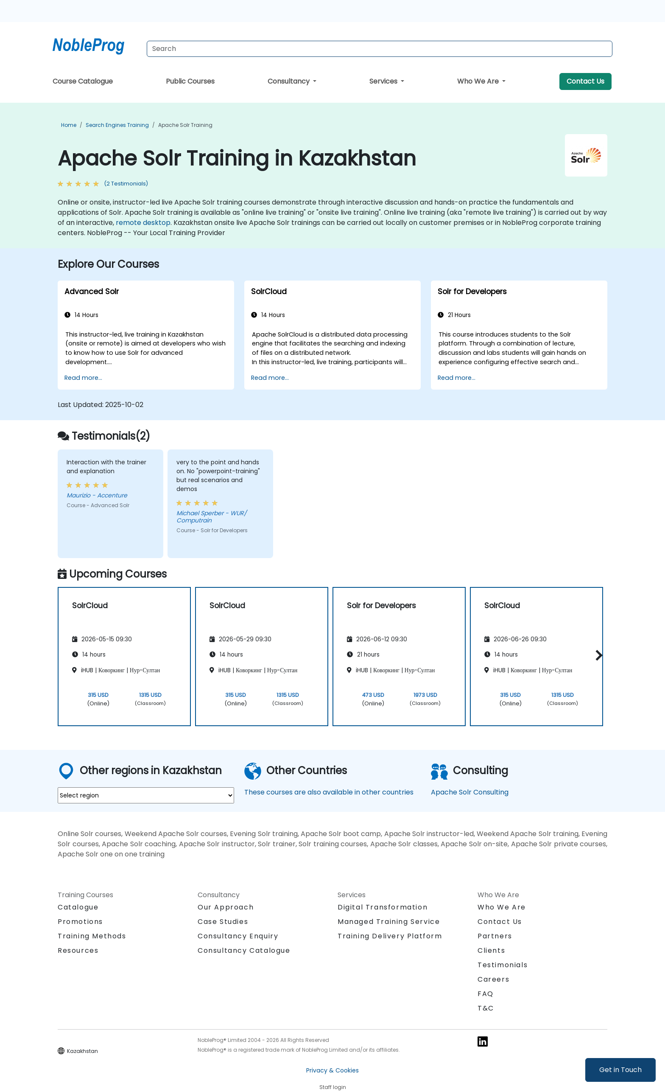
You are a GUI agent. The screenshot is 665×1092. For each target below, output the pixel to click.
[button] (597, 655)
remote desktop (143, 222)
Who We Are (478, 81)
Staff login (332, 1087)
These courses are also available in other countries (329, 792)
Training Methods (92, 936)
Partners (495, 936)
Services (384, 81)
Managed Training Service (389, 921)
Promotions (80, 921)
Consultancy (289, 81)
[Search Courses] (379, 49)
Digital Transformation (383, 907)
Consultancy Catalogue (244, 950)
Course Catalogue (83, 81)
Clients (491, 950)
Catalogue (78, 907)
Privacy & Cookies (332, 1070)
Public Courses (190, 81)
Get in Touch (620, 1070)
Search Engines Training (117, 125)
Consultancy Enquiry (238, 936)
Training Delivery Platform (390, 936)
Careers (493, 979)
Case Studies (223, 921)
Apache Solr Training (185, 125)
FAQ (486, 994)
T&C (486, 1008)
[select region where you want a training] (146, 795)
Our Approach (226, 907)
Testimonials (503, 965)
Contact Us (585, 81)
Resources (78, 950)
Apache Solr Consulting (470, 792)
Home (68, 125)
